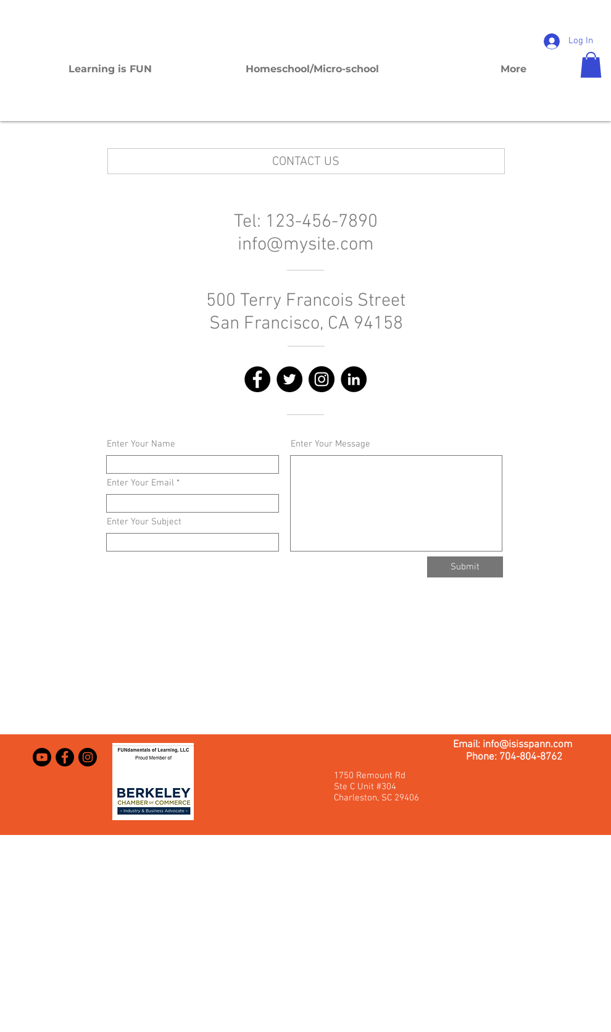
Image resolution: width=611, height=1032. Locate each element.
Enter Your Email (140, 483)
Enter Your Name (141, 444)
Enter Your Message (330, 444)
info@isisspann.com (527, 745)
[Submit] (465, 566)
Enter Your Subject (144, 522)
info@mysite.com (306, 244)
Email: (468, 745)
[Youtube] (42, 757)
